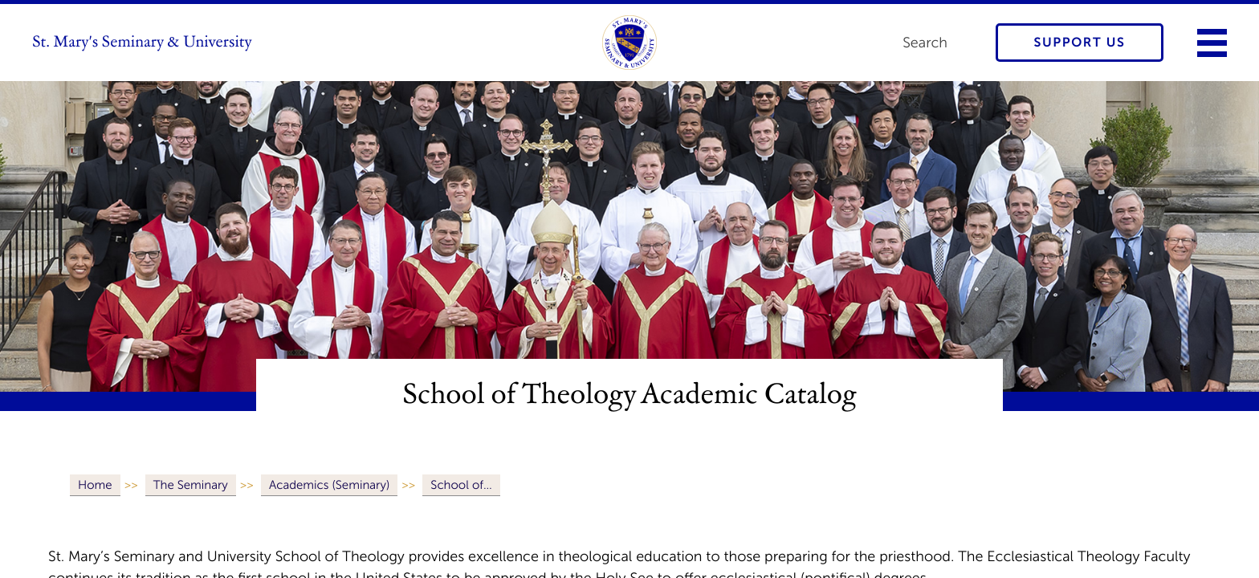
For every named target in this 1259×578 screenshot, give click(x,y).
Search (924, 42)
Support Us (1080, 43)
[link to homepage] (629, 42)
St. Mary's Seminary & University (142, 43)
